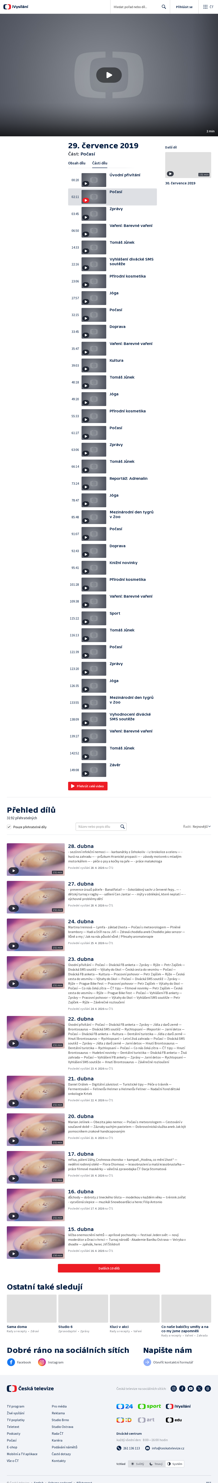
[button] (109, 75)
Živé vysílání (15, 1413)
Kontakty (59, 1461)
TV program (15, 1406)
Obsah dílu (76, 163)
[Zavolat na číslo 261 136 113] (128, 1448)
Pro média (59, 1406)
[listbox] (156, 1463)
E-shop (12, 1447)
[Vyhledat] (122, 826)
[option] (137, 1464)
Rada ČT (58, 1433)
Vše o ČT (13, 1461)
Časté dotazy (61, 1454)
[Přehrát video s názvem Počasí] (109, 75)
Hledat (162, 8)
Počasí (11, 1440)
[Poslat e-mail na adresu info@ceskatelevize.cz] (164, 1448)
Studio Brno (60, 1420)
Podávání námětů (64, 1447)
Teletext (13, 1427)
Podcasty (13, 1433)
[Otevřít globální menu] (208, 7)
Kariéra (57, 1440)
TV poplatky (15, 1420)
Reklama (58, 1413)
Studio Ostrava (62, 1427)
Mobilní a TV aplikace (22, 1454)
